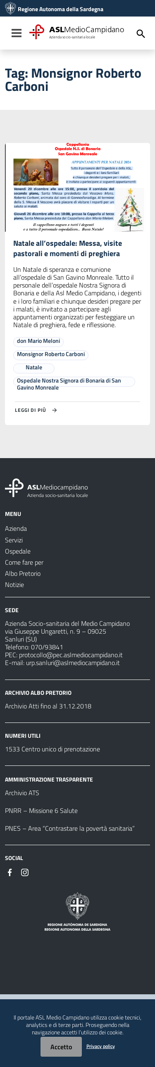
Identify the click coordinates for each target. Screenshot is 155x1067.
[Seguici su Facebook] (10, 872)
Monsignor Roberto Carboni (51, 353)
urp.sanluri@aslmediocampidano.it (73, 663)
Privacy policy (100, 1046)
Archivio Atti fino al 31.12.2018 (48, 706)
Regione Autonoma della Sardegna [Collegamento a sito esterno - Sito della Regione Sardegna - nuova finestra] (60, 9)
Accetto (61, 1047)
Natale (34, 367)
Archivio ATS (22, 793)
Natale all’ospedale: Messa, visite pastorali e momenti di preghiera (67, 248)
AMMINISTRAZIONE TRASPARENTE (49, 779)
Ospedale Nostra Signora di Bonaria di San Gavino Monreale (69, 384)
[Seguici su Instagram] (25, 872)
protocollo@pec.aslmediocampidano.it (71, 655)
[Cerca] (141, 34)
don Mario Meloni (38, 340)
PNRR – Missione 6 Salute (41, 810)
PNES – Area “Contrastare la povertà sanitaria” (70, 828)
